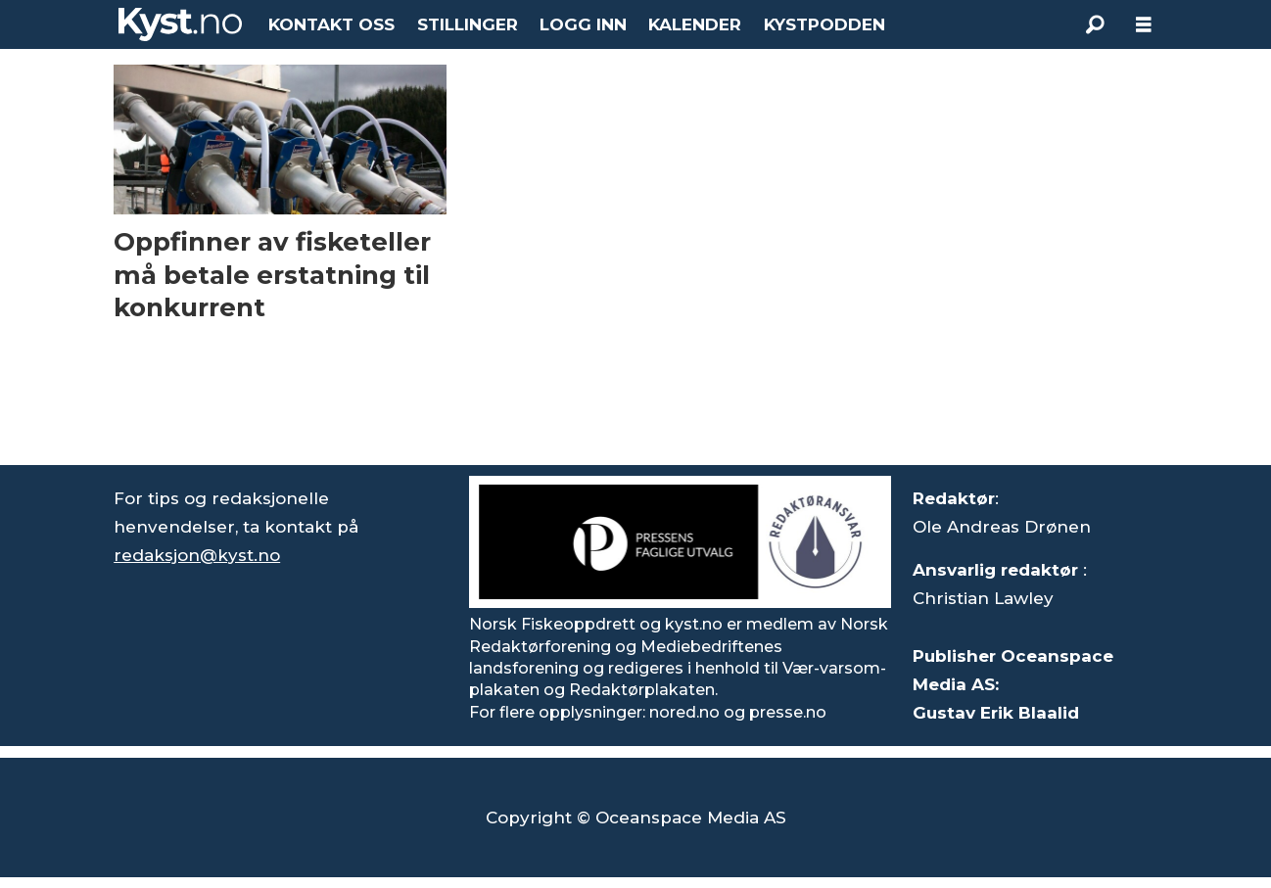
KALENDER (694, 24)
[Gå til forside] (180, 24)
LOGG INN (583, 24)
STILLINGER (467, 24)
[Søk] (1094, 24)
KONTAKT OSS (331, 24)
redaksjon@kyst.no (197, 555)
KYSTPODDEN (824, 24)
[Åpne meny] (1143, 25)
